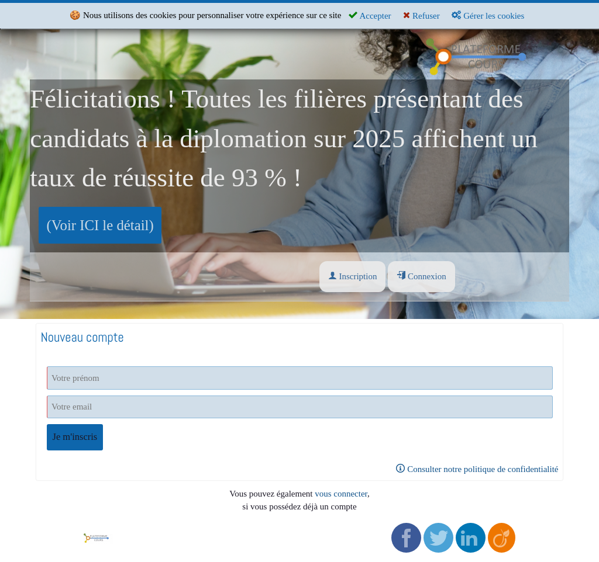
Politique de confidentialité (273, 533)
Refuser (421, 15)
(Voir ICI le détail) (100, 225)
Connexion (421, 276)
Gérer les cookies (488, 15)
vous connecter (341, 493)
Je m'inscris (75, 436)
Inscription (352, 276)
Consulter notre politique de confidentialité (477, 469)
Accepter (370, 15)
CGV (235, 520)
